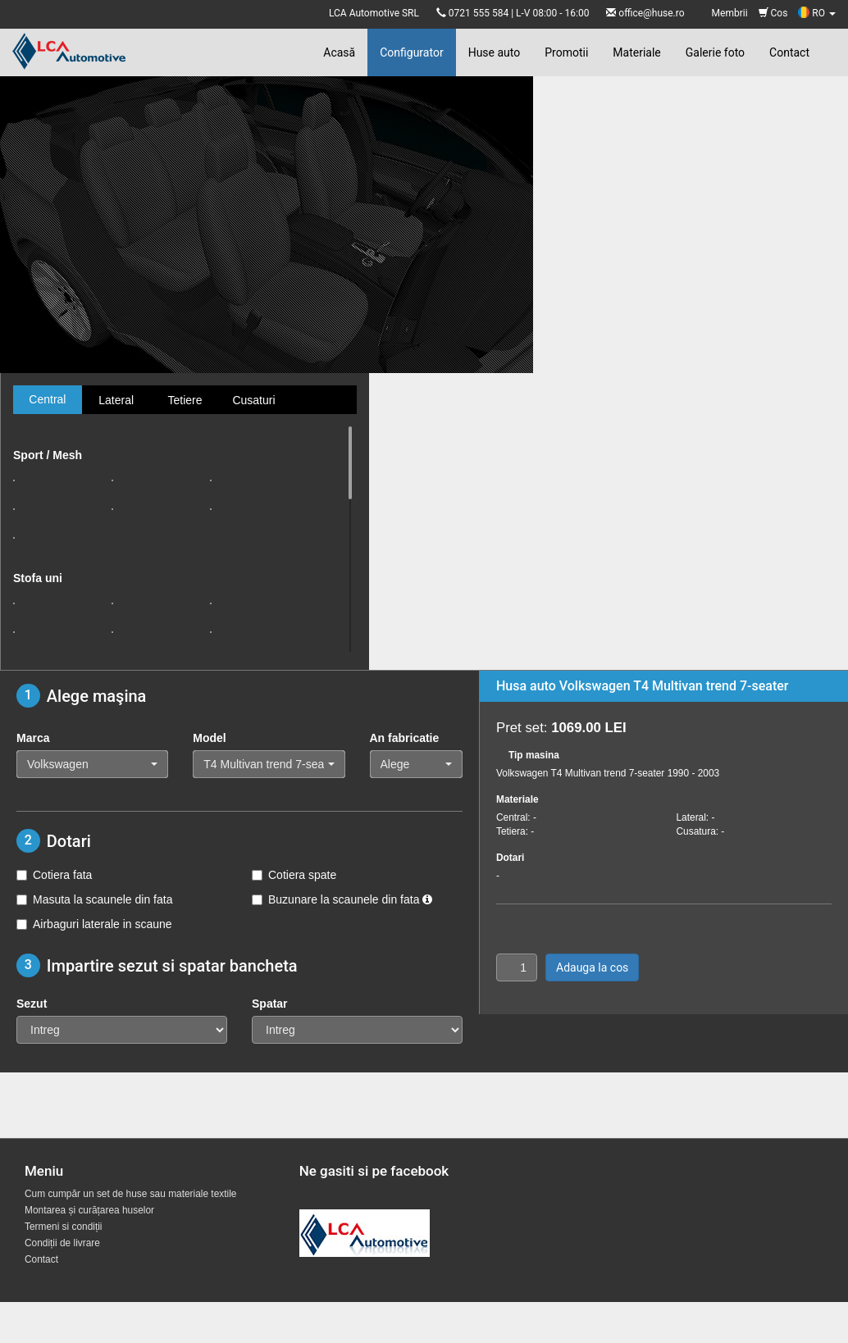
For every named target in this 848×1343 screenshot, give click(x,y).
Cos (773, 13)
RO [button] (817, 13)
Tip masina (533, 755)
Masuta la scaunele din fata (94, 899)
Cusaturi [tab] (253, 400)
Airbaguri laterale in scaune (94, 924)
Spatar (270, 1003)
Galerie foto (715, 52)
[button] (92, 764)
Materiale (636, 52)
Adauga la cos (592, 967)
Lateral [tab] (116, 400)
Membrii (730, 13)
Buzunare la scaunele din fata (342, 899)
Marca (32, 737)
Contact (789, 52)
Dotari (510, 857)
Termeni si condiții (64, 1226)
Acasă (339, 52)
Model (209, 737)
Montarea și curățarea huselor (89, 1210)
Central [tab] (47, 399)
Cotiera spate (294, 874)
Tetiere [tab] (184, 400)
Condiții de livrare (62, 1243)
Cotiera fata (54, 874)
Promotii (566, 52)
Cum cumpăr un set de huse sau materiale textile (130, 1194)
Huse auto (494, 52)
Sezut (31, 1003)
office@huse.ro (651, 13)
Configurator (411, 52)
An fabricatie (405, 737)
